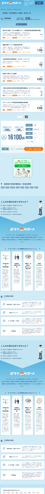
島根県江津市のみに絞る (21, 24)
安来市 (17, 187)
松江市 (22, 187)
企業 (5, 149)
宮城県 (17, 492)
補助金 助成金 (3, 9)
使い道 (29, 137)
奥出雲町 (12, 187)
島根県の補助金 (9, 9)
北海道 (4, 492)
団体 (12, 149)
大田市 (7, 187)
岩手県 (13, 492)
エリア (29, 125)
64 (26, 117)
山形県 (25, 492)
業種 (29, 133)
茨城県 (33, 492)
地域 (29, 129)
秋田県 (21, 492)
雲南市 (36, 187)
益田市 (31, 187)
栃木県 (37, 492)
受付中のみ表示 (21, 149)
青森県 (8, 492)
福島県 (29, 492)
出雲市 (2, 187)
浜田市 (27, 187)
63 (23, 117)
